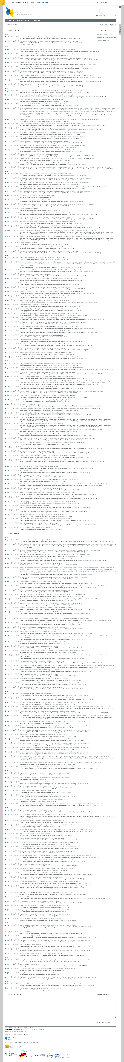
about (32, 2)
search (25, 2)
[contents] (105, 234)
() (77, 92)
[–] (99, 31)
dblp (12, 2)
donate (44, 2)
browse (18, 2)
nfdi (37, 2)
